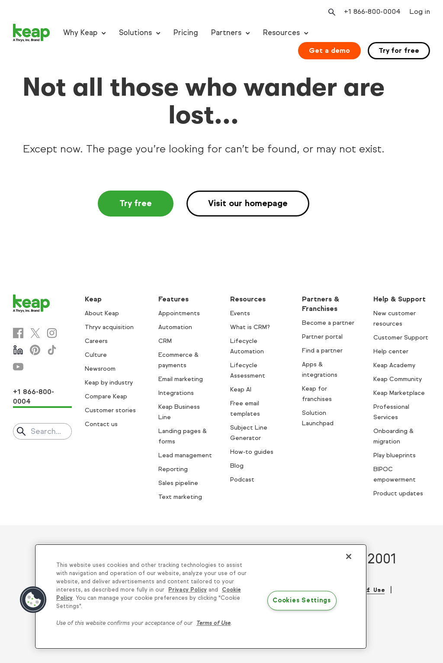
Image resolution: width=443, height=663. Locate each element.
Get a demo (329, 50)
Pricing (185, 32)
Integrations (176, 393)
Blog (237, 465)
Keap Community (397, 379)
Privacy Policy (187, 589)
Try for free (399, 50)
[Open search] (331, 12)
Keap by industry (109, 382)
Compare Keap (106, 396)
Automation (175, 327)
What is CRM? (250, 327)
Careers (96, 341)
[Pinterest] (35, 350)
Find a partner (322, 350)
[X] (35, 333)
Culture (96, 355)
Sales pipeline (178, 483)
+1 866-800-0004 (33, 396)
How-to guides (251, 452)
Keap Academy (394, 365)
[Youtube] (18, 367)
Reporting (173, 469)
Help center (390, 351)
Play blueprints (394, 455)
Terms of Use (213, 623)
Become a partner (328, 323)
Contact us (101, 424)
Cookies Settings (302, 601)
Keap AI (240, 389)
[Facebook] (18, 333)
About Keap (102, 313)
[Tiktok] (52, 350)
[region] (201, 597)
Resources (281, 32)
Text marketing (180, 497)
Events (240, 313)
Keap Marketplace (399, 393)
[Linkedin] (18, 350)
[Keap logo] (31, 33)
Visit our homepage (248, 203)
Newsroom (100, 368)
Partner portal (322, 336)
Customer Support (400, 337)
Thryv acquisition (109, 327)
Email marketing (180, 379)
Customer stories (110, 410)
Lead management (185, 455)
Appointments (179, 313)
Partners (226, 32)
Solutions (135, 32)
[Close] (348, 556)
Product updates (398, 493)
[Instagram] (52, 333)
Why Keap (80, 32)
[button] (33, 600)
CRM (165, 341)
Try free (135, 203)
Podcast (242, 479)
